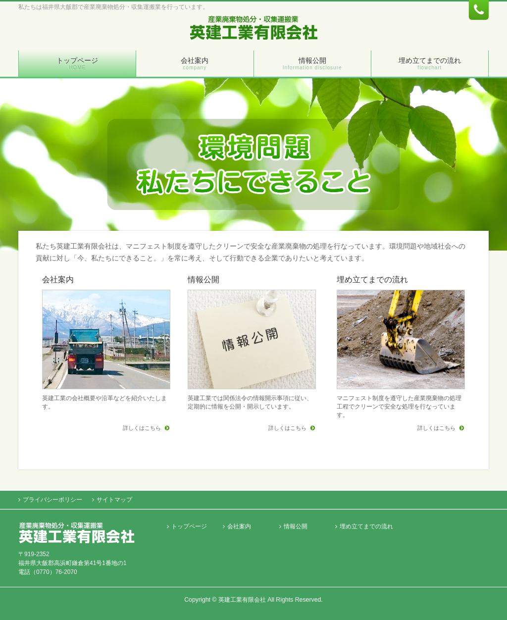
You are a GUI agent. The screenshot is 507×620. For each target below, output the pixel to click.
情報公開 (203, 279)
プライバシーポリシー (52, 499)
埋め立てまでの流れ (372, 279)
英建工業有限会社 (242, 599)
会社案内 (58, 279)
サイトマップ (114, 499)
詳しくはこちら (142, 428)
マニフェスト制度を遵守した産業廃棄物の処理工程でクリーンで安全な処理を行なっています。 (399, 406)
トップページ (189, 526)
